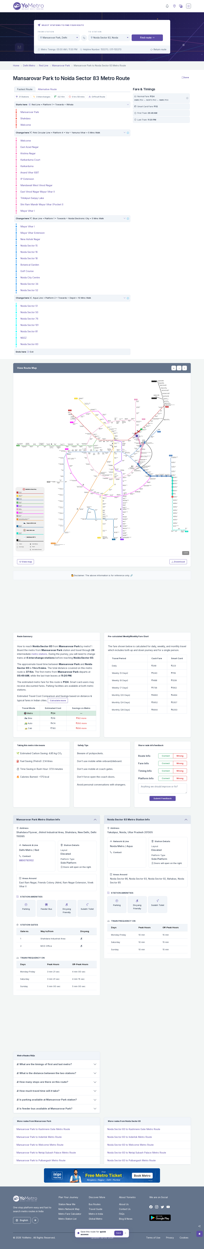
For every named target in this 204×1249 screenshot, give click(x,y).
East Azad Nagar (29, 147)
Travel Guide (95, 1209)
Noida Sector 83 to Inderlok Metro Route (129, 1136)
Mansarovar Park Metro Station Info (38, 819)
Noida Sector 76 (29, 318)
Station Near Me (66, 1204)
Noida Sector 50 (29, 312)
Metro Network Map (69, 1209)
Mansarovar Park (29, 112)
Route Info (144, 755)
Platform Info (146, 778)
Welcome (25, 124)
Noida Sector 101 (29, 325)
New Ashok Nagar (30, 239)
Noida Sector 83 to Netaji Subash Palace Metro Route (136, 1152)
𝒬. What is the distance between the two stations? (46, 1073)
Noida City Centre (30, 277)
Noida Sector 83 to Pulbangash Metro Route (131, 1160)
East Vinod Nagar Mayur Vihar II (37, 191)
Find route (147, 37)
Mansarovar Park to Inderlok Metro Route (39, 1136)
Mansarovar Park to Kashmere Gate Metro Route (43, 1129)
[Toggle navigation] (188, 6)
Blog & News (125, 1218)
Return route (158, 49)
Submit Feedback (162, 798)
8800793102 (26, 860)
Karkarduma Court (30, 159)
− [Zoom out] (179, 368)
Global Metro (95, 1218)
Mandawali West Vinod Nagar (36, 185)
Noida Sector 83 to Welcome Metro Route (130, 1144)
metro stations (39, 653)
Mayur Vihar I (27, 210)
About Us (124, 1204)
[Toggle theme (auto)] (35, 1220)
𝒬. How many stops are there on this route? (42, 1081)
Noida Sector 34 (29, 283)
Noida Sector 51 (29, 305)
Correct (166, 756)
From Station (46, 32)
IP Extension (27, 178)
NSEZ (23, 337)
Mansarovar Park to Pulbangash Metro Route (41, 1160)
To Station (95, 32)
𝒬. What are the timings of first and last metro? (44, 1064)
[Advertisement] (161, 146)
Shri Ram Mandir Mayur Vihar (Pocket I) (41, 204)
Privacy (170, 1237)
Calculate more (58, 700)
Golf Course (27, 271)
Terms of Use (153, 1237)
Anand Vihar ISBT (29, 172)
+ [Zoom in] (174, 368)
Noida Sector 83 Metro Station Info (128, 819)
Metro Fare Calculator (69, 1213)
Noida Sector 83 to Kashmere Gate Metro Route (133, 1129)
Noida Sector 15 (29, 245)
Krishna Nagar (28, 153)
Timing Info (145, 770)
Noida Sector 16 (29, 251)
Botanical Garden (29, 264)
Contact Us (125, 1209)
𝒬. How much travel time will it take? (38, 1090)
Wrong (179, 756)
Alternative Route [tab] (47, 89)
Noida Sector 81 (29, 331)
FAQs (121, 1213)
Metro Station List (67, 1218)
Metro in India (96, 1213)
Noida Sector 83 (29, 344)
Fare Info (143, 763)
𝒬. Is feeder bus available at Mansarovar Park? (44, 1108)
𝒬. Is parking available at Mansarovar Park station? (47, 1099)
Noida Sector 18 (29, 258)
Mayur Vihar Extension (32, 232)
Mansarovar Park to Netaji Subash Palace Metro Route (46, 1152)
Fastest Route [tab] (25, 89)
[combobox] (59, 37)
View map (25, 561)
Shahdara (25, 118)
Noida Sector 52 (29, 290)
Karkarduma (26, 166)
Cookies (184, 1237)
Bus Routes (95, 1204)
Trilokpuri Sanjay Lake (32, 198)
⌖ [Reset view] (184, 368)
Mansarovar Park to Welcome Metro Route (39, 1144)
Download (178, 561)
